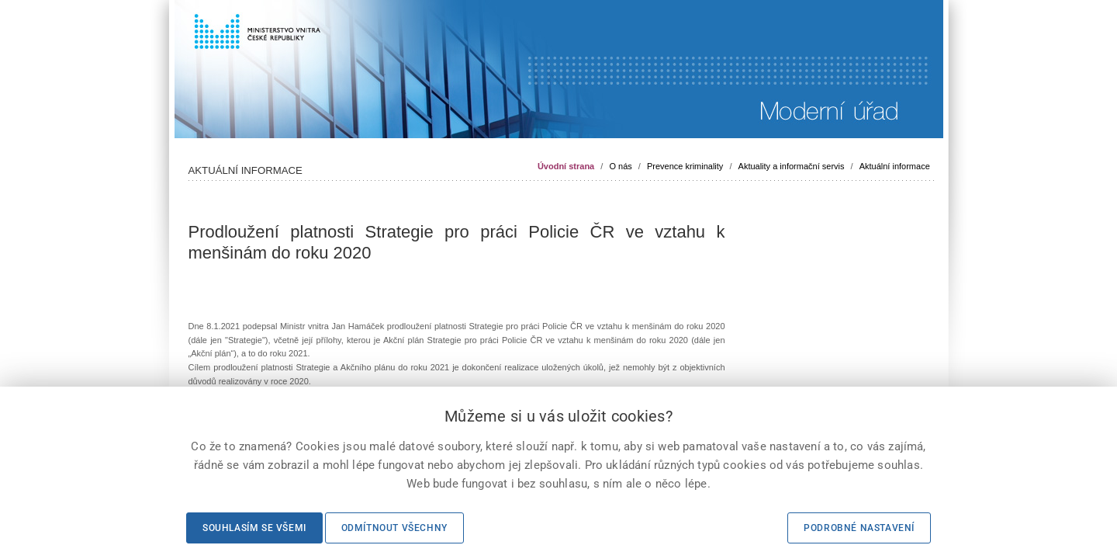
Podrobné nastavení (859, 528)
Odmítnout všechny (394, 528)
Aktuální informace (894, 166)
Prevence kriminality (685, 166)
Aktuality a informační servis (791, 166)
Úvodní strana (566, 166)
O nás (620, 166)
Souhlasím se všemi (254, 528)
